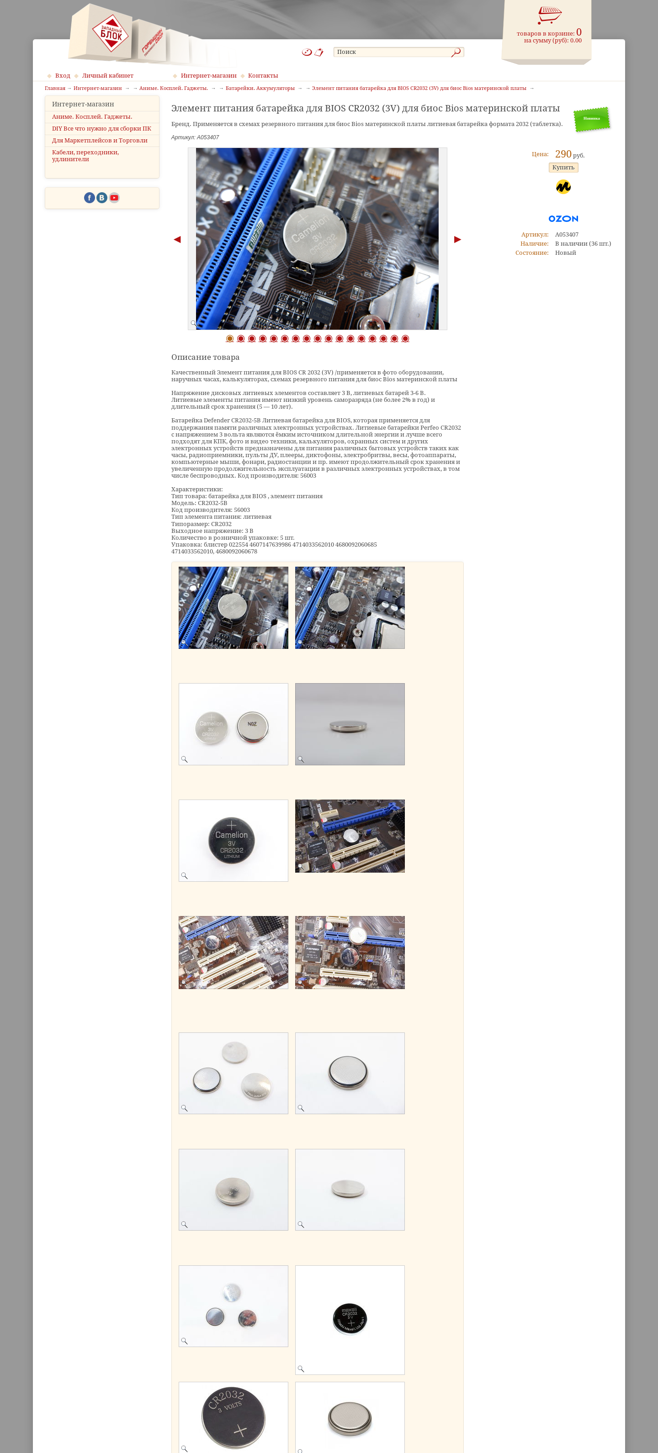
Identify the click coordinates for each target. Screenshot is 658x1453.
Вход (62, 75)
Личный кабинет (107, 75)
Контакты (263, 75)
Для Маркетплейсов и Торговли (100, 148)
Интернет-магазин (209, 75)
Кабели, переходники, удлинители (85, 164)
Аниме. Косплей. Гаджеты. (92, 124)
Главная (55, 88)
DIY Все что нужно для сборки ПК (101, 136)
